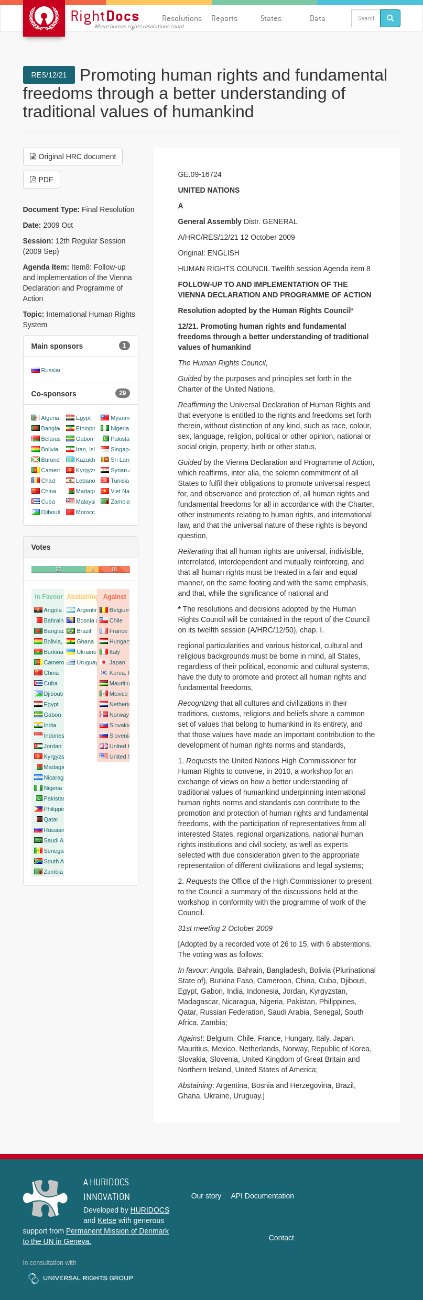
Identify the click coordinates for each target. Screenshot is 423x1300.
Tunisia (120, 480)
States (271, 18)
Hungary (121, 641)
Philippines (58, 809)
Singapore (124, 449)
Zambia (120, 501)
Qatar (51, 819)
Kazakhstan (91, 460)
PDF (41, 179)
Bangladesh (56, 428)
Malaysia (87, 501)
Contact (281, 1238)
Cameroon (54, 470)
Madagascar (92, 491)
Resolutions (182, 18)
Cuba (48, 501)
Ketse (106, 1220)
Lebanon (87, 480)
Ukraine (86, 652)
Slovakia (121, 725)
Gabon (84, 439)
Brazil (84, 631)
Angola (53, 610)
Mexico (119, 694)
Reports (224, 18)
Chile (116, 620)
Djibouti (51, 512)
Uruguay (88, 662)
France (118, 631)
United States (127, 756)
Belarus (51, 439)
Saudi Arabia (60, 840)
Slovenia (121, 735)
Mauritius (121, 683)
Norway (119, 715)
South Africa (59, 861)
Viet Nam (122, 491)
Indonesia (56, 735)
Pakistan (122, 439)
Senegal (54, 851)
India (50, 725)
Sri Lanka (123, 460)
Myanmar (123, 418)
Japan (117, 662)
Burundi (51, 460)
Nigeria (120, 428)
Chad (48, 480)
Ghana (85, 641)
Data (318, 18)
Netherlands (125, 704)
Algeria (50, 418)
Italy (115, 652)
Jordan (53, 746)
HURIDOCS (150, 1210)
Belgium (120, 610)
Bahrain (54, 620)
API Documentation (262, 1196)
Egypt (83, 418)
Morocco (87, 512)
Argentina (89, 610)
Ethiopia (86, 428)
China (49, 491)
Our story (206, 1196)
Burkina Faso (61, 652)
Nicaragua (57, 777)
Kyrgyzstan (90, 470)
